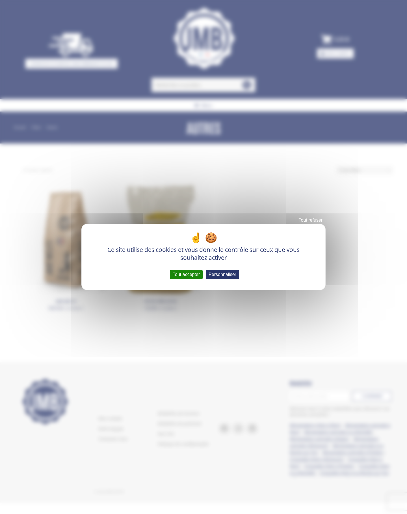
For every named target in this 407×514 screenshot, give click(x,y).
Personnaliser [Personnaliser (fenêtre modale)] (222, 274)
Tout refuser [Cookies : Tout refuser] (310, 220)
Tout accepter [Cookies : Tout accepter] (186, 274)
